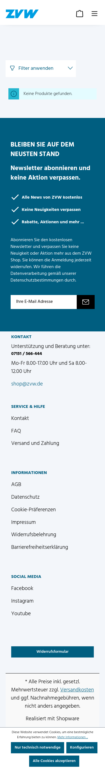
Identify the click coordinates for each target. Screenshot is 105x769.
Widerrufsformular (52, 652)
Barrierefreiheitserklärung (39, 547)
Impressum (23, 522)
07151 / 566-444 (26, 353)
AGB (16, 484)
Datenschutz (25, 497)
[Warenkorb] (80, 14)
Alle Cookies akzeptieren (54, 761)
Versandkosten (77, 690)
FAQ (16, 431)
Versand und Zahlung (35, 443)
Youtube (21, 614)
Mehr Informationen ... (72, 737)
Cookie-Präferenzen (33, 510)
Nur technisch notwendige (37, 747)
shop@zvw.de (27, 384)
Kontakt (20, 418)
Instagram (22, 601)
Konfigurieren (82, 747)
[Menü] (94, 14)
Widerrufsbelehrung (33, 535)
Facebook (22, 588)
